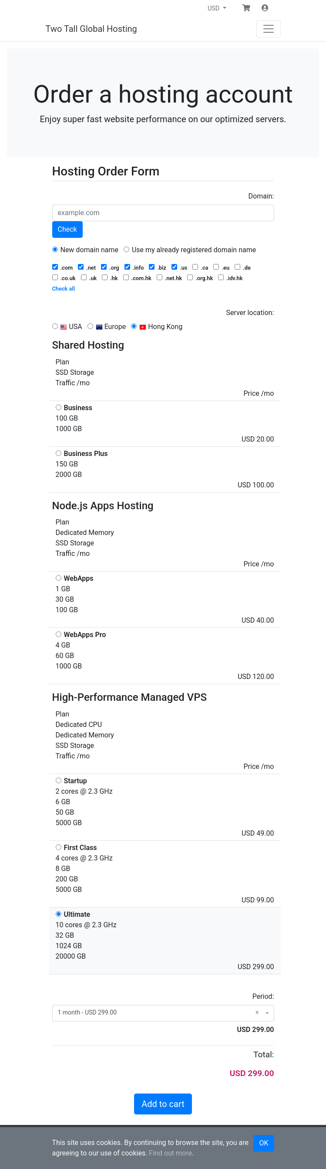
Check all (63, 288)
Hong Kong (156, 326)
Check (67, 229)
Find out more (170, 1153)
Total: (263, 1054)
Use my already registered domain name (190, 250)
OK (263, 1143)
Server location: (250, 313)
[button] (246, 8)
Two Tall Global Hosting (91, 29)
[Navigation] (268, 29)
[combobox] (163, 1013)
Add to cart (162, 1104)
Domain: (261, 196)
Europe (106, 326)
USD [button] (214, 8)
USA (67, 326)
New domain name (85, 250)
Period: (263, 996)
